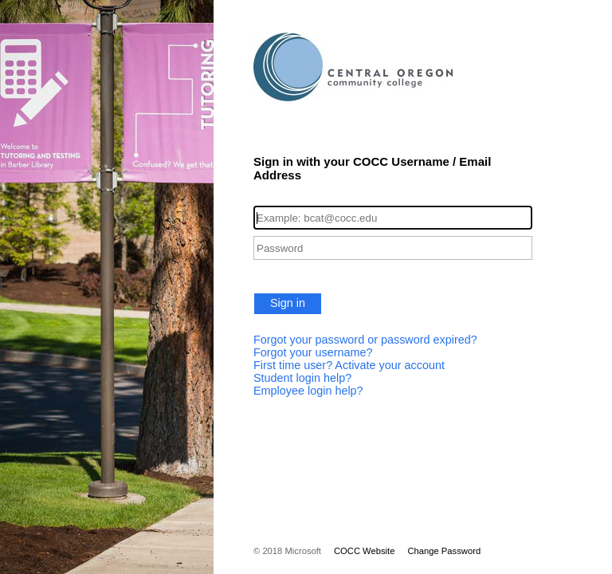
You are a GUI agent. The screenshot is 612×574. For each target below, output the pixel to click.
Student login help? (302, 378)
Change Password (444, 551)
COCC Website (364, 551)
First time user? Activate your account (349, 365)
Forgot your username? (313, 352)
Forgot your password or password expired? (365, 339)
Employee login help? (308, 390)
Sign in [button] (287, 303)
